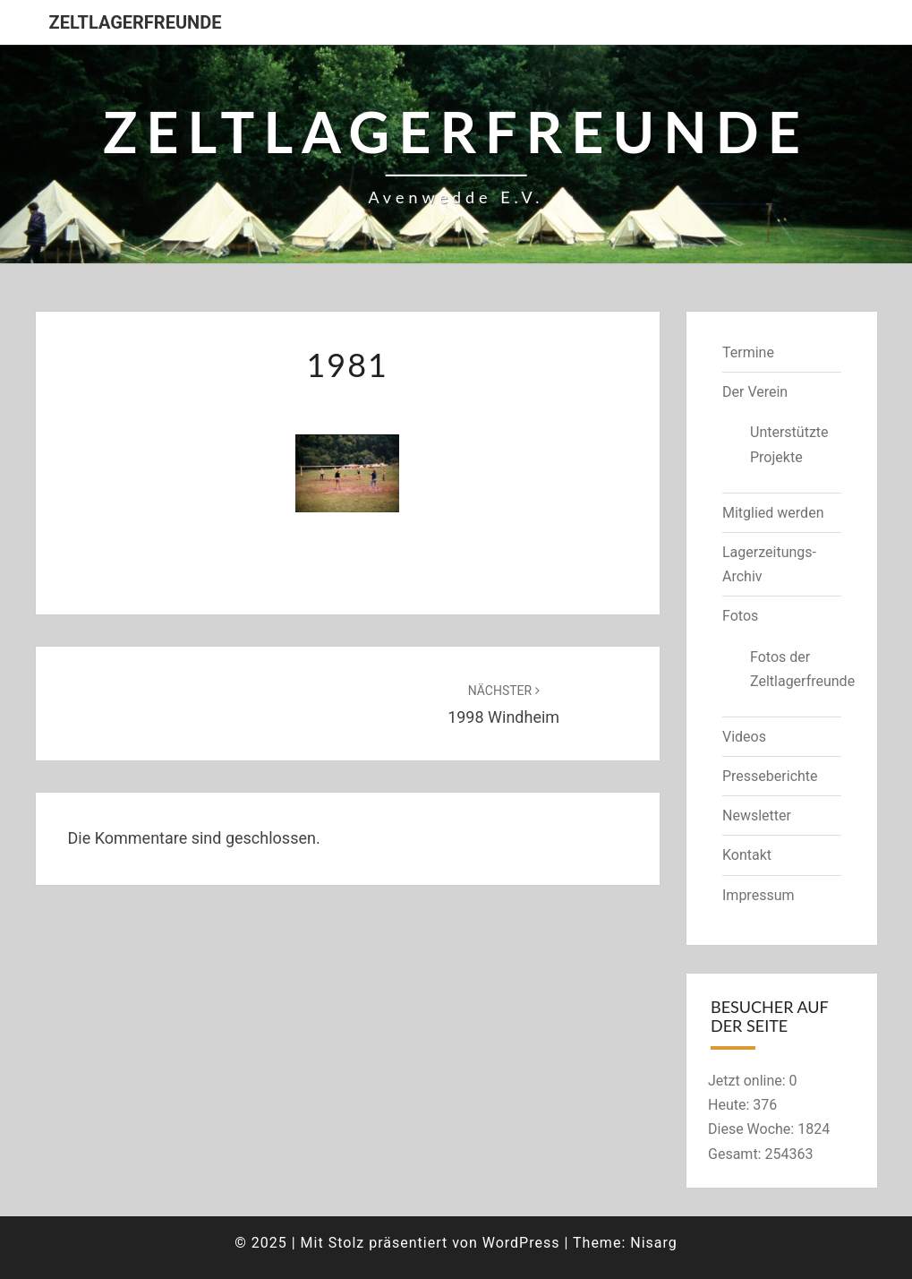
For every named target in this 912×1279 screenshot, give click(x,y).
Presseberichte (770, 776)
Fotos (740, 615)
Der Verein (755, 391)
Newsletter (756, 815)
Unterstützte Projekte (789, 444)
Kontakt (746, 854)
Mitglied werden (772, 512)
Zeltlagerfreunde (135, 22)
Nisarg (654, 1242)
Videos (744, 736)
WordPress (521, 1242)
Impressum (758, 895)
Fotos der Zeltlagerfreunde (795, 669)
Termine (748, 352)
